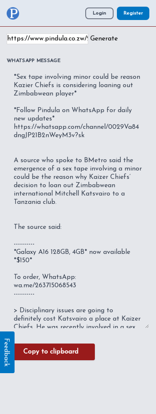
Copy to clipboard (50, 352)
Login (99, 13)
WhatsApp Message (33, 60)
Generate (104, 38)
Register (133, 13)
